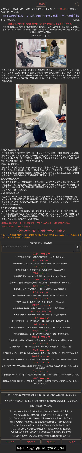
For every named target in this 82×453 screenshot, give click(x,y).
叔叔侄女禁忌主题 (8, 226)
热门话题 (15, 12)
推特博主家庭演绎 (27, 223)
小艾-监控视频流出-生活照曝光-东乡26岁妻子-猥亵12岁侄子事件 (41, 415)
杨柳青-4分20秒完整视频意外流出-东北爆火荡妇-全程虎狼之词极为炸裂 (44, 395)
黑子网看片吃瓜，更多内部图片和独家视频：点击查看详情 (41, 15)
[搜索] (76, 3)
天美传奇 (52, 9)
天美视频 (62, 9)
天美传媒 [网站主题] (41, 4)
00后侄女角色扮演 (44, 223)
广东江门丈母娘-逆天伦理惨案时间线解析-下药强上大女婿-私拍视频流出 (41, 429)
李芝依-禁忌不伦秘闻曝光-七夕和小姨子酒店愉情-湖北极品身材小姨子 (41, 425)
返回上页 (77, 20)
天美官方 (72, 9)
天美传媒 (5, 9)
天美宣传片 (40, 9)
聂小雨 (47, 36)
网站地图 (71, 441)
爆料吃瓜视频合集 (28, 448)
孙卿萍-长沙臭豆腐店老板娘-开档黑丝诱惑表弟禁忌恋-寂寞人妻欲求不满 (41, 432)
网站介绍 (31, 441)
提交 (78, 248)
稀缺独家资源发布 (53, 448)
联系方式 (10, 441)
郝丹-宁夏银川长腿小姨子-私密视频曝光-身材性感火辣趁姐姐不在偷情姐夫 (44, 401)
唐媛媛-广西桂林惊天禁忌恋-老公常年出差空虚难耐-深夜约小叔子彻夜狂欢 (41, 411)
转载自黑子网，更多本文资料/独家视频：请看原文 (41, 230)
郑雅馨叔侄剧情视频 (9, 223)
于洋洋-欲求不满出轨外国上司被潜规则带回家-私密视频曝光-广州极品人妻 (41, 418)
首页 (3, 20)
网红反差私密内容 (25, 226)
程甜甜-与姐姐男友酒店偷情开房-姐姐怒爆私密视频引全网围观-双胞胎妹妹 (41, 422)
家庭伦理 (11, 20)
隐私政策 (51, 441)
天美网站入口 (17, 9)
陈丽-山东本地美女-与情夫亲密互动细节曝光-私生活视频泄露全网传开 (41, 436)
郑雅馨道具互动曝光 (62, 223)
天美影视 (29, 9)
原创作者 (5, 12)
